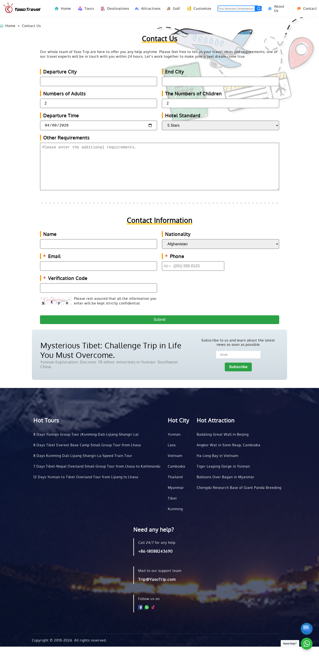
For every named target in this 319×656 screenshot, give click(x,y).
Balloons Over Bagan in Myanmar (225, 486)
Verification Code (65, 287)
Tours (85, 8)
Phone (174, 265)
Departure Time (61, 115)
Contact (305, 8)
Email (52, 265)
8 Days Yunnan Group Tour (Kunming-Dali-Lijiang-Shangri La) (86, 444)
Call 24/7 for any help (156, 552)
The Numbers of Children (193, 93)
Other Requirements (66, 138)
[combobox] (167, 275)
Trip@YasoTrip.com (157, 588)
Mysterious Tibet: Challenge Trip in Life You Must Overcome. (110, 359)
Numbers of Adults (64, 93)
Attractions (146, 8)
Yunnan (174, 444)
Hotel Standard (182, 115)
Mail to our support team (159, 580)
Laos (172, 454)
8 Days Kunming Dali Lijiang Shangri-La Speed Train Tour (82, 465)
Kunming (175, 518)
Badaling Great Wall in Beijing (223, 444)
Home (66, 8)
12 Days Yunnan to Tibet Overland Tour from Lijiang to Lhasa (85, 486)
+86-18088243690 (155, 560)
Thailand (175, 486)
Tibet (172, 507)
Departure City (60, 72)
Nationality (178, 243)
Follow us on (149, 608)
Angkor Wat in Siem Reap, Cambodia (228, 454)
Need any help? (153, 538)
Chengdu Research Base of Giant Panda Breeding (239, 497)
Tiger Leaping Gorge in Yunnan (223, 476)
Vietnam (175, 465)
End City (174, 72)
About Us (276, 8)
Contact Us (31, 26)
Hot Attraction (216, 429)
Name (50, 243)
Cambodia (176, 476)
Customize (198, 8)
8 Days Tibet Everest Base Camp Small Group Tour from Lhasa (87, 454)
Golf (173, 8)
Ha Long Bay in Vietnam (217, 465)
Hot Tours (46, 429)
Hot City (178, 429)
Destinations (113, 8)
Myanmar (176, 497)
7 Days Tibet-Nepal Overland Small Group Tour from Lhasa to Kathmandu (97, 476)
